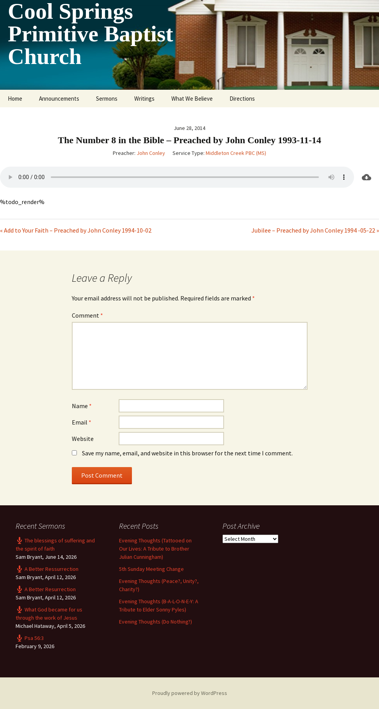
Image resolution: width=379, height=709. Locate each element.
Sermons (106, 98)
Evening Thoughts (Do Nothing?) (155, 621)
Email (81, 422)
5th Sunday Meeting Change (151, 568)
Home (15, 98)
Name (82, 406)
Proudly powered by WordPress (189, 693)
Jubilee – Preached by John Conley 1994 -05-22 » (315, 230)
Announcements (59, 98)
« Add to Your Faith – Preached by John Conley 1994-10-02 (75, 230)
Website (83, 438)
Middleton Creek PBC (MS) (236, 152)
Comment (87, 315)
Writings (144, 98)
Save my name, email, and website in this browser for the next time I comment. (187, 453)
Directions (242, 98)
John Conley (151, 152)
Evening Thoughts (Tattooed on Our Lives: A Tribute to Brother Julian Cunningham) (155, 548)
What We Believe (192, 98)
